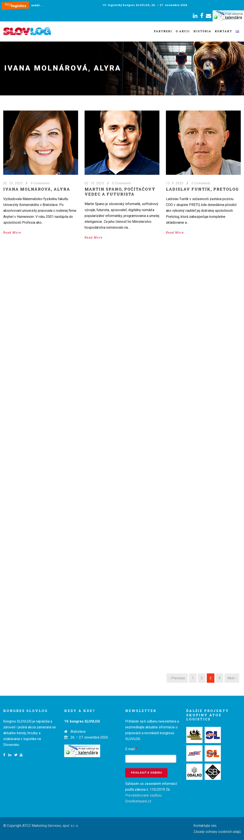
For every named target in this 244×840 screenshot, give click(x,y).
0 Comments (40, 183)
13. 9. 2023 (174, 183)
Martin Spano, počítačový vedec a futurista (120, 191)
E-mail (131, 749)
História (202, 31)
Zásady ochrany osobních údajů (217, 832)
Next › (231, 678)
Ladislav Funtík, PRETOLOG (202, 189)
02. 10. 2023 (13, 183)
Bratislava (78, 731)
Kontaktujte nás (205, 826)
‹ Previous (177, 678)
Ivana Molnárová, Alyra (36, 189)
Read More (12, 232)
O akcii (183, 31)
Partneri (163, 31)
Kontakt (223, 31)
